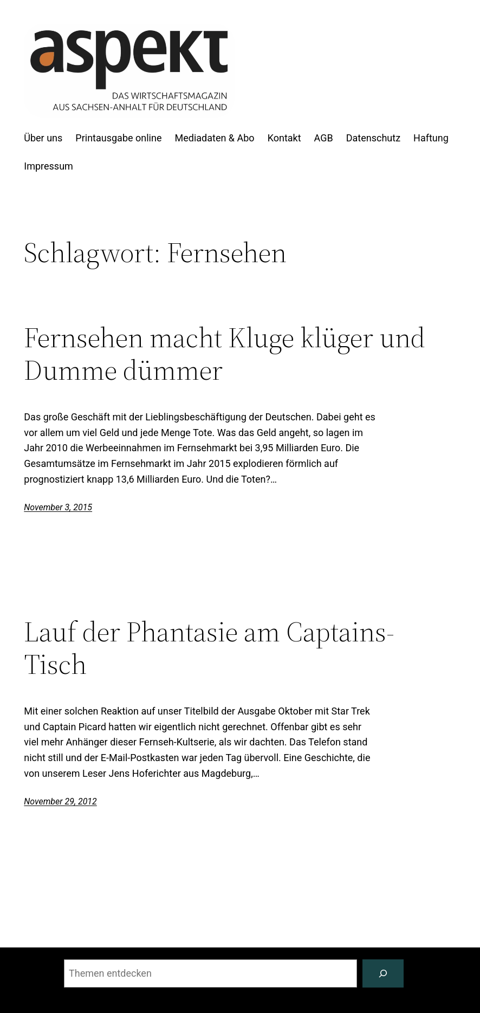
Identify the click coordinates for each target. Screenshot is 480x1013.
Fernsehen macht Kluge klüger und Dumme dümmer (224, 353)
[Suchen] (383, 973)
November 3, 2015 (58, 507)
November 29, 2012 (60, 801)
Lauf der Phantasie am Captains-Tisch (209, 647)
